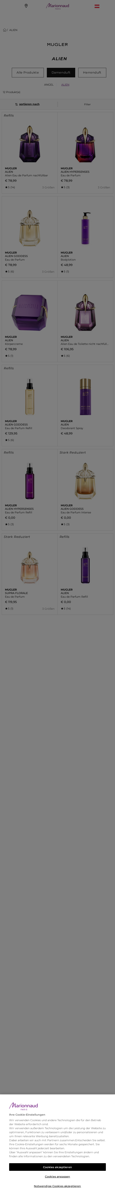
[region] (57, 1145)
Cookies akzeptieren (57, 1167)
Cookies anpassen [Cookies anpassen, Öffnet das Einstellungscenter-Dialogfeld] (57, 1176)
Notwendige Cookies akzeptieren (57, 1186)
